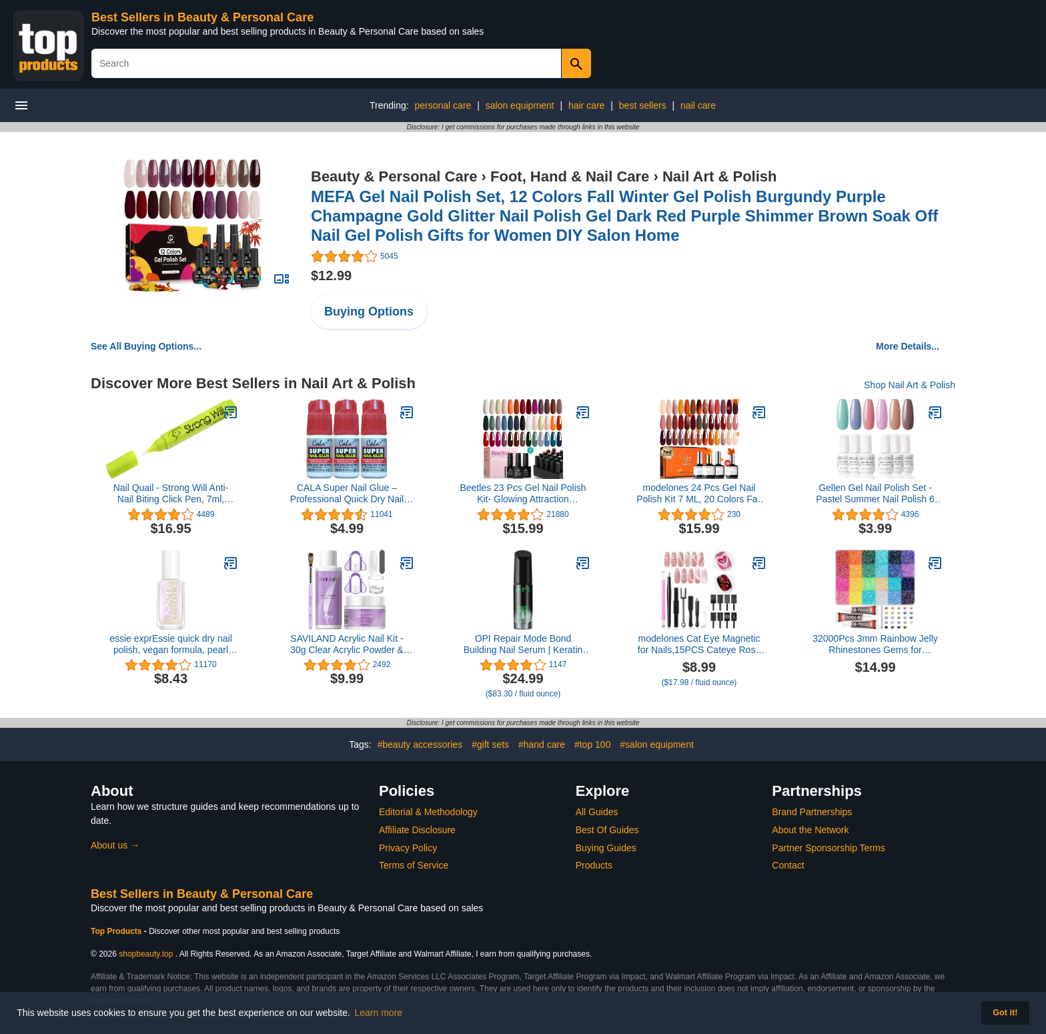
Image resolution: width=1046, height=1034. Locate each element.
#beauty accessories (420, 744)
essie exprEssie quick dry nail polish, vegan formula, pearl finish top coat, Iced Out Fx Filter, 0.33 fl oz (170, 644)
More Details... (907, 346)
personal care (443, 105)
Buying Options (369, 311)
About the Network (810, 830)
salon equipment (520, 105)
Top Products (117, 931)
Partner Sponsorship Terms (828, 848)
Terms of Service (413, 865)
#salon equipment (657, 744)
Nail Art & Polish (719, 176)
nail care (698, 105)
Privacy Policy (408, 848)
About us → (115, 845)
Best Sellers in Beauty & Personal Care (202, 17)
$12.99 (331, 275)
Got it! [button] (1005, 1012)
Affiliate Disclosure (417, 830)
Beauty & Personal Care (394, 176)
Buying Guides (606, 848)
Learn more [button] (379, 1012)
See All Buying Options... (146, 346)
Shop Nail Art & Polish (909, 385)
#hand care (541, 744)
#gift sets (490, 744)
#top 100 (592, 744)
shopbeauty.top (146, 954)
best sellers (642, 105)
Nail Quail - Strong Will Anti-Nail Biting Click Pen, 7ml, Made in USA (171, 493)
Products (594, 865)
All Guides (597, 812)
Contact (788, 865)
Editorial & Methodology (428, 812)
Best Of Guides (607, 830)
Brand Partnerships (812, 812)
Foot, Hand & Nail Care (569, 176)
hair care (586, 105)
